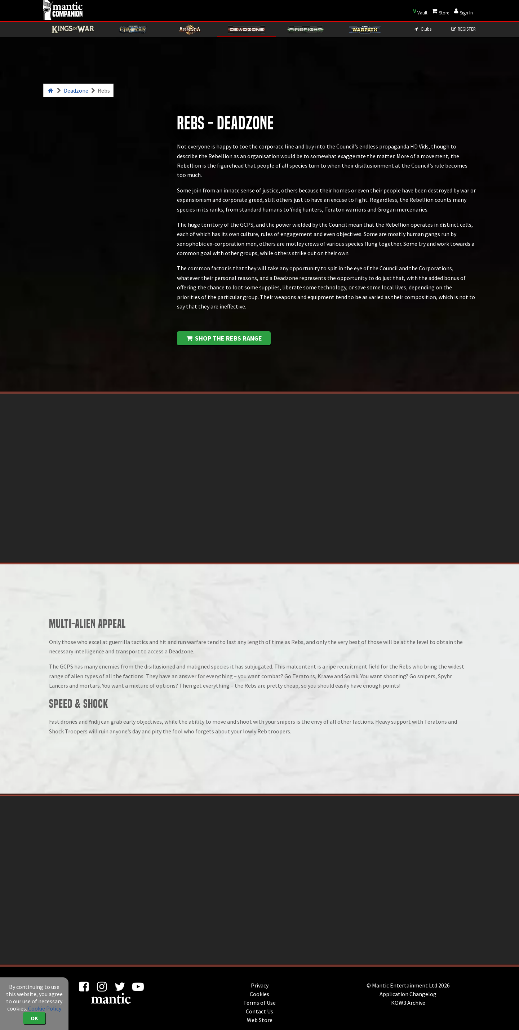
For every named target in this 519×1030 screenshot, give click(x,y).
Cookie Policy (44, 1008)
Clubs (422, 29)
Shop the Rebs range (223, 338)
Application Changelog (408, 994)
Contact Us (259, 1011)
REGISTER (463, 29)
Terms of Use (259, 1002)
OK (34, 1018)
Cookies (259, 994)
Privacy (260, 985)
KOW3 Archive (408, 1002)
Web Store (259, 1020)
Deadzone (76, 90)
